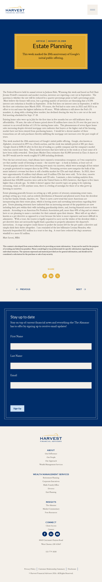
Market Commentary (51, 509)
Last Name (16, 356)
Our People (51, 457)
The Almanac (51, 505)
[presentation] (32, 397)
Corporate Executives (51, 481)
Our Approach (51, 461)
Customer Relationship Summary (51, 569)
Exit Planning (51, 492)
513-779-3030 (51, 551)
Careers (51, 529)
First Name (16, 336)
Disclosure (72, 569)
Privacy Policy (29, 569)
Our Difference (51, 453)
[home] (14, 9)
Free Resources (51, 512)
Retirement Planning (51, 477)
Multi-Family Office (51, 485)
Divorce (51, 488)
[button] (92, 10)
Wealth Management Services (51, 464)
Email (13, 375)
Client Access (51, 525)
